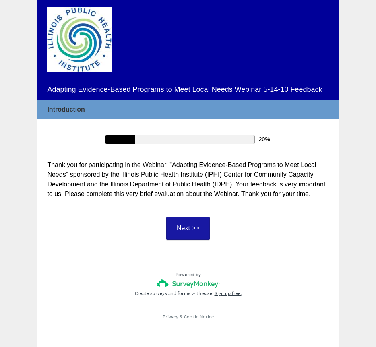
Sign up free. (228, 293)
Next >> (188, 228)
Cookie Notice (199, 317)
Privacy (170, 317)
